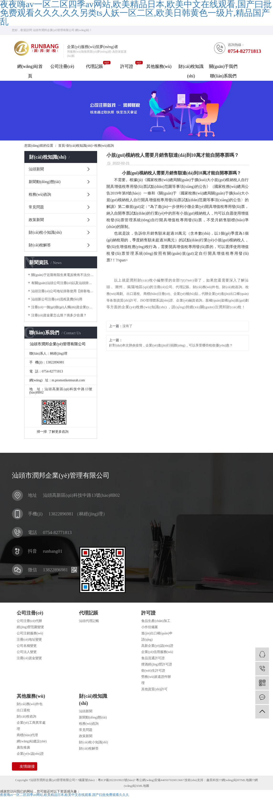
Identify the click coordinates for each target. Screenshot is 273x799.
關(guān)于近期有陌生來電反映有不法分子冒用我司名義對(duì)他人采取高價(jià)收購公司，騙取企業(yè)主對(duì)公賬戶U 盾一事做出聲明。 (62, 275)
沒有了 (127, 326)
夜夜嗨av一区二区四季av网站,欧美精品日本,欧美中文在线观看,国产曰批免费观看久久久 (64, 795)
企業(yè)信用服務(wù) (157, 652)
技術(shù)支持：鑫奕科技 (201, 780)
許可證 (126, 66)
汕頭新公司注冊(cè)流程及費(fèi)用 (56, 299)
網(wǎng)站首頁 (30, 71)
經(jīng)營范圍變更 (30, 627)
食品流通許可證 (153, 658)
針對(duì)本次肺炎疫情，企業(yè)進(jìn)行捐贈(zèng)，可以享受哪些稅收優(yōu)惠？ (171, 345)
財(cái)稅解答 (40, 245)
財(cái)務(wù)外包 (29, 704)
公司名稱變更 (27, 646)
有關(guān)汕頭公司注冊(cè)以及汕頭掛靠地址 (62, 283)
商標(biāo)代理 (27, 735)
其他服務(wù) (159, 66)
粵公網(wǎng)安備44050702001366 (159, 780)
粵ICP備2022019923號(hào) (116, 780)
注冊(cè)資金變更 (29, 658)
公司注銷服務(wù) (30, 633)
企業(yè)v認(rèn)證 (30, 754)
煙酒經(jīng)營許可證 (156, 664)
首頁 (62, 145)
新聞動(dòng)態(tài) (44, 182)
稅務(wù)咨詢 (104, 145)
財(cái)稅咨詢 (26, 716)
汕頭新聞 (36, 169)
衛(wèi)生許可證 (153, 670)
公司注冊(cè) (62, 66)
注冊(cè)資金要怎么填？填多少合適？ (59, 315)
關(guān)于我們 (223, 66)
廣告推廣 (23, 747)
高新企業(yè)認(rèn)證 (157, 646)
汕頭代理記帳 (89, 621)
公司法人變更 (27, 652)
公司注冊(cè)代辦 (29, 621)
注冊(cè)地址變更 (29, 639)
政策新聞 (36, 220)
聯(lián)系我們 (223, 76)
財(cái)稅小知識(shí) (45, 232)
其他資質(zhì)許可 (154, 689)
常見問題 (36, 207)
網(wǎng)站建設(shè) (32, 741)
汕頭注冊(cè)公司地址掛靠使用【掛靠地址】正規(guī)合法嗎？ (62, 291)
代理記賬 (94, 66)
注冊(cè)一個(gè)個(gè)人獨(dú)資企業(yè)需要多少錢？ (62, 307)
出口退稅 (23, 710)
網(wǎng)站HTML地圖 (237, 780)
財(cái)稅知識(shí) (191, 71)
